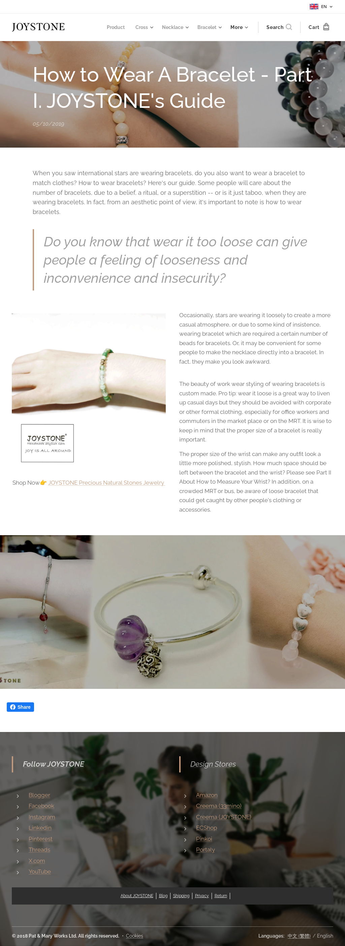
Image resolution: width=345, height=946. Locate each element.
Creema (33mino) (219, 805)
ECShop (206, 827)
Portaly (205, 849)
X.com (37, 860)
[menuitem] (112, 27)
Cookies (134, 936)
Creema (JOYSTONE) (223, 817)
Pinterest (41, 838)
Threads (39, 849)
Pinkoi (204, 838)
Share (20, 707)
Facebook (41, 805)
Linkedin (40, 827)
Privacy (202, 895)
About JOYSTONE (137, 895)
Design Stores (213, 764)
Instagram (42, 817)
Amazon (207, 795)
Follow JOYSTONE (53, 764)
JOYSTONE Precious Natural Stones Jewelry (106, 482)
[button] (279, 27)
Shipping (181, 895)
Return (221, 895)
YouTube (40, 871)
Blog (163, 895)
